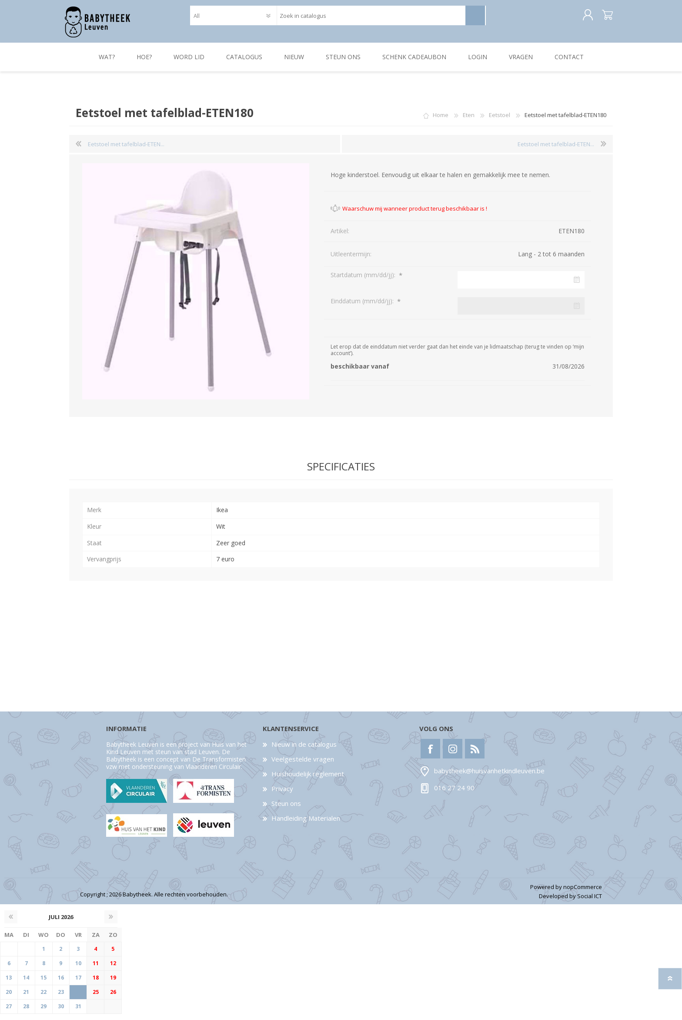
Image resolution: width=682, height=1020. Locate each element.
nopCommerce (582, 893)
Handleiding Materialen (305, 824)
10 (78, 969)
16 (61, 983)
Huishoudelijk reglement (307, 779)
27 (9, 1012)
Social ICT (589, 902)
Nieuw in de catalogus (304, 750)
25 (96, 998)
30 (61, 1012)
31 (78, 1012)
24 (78, 998)
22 (43, 998)
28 (26, 1012)
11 (96, 969)
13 (9, 983)
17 (78, 983)
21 (26, 998)
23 (61, 998)
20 (9, 998)
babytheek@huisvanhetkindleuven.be (489, 777)
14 (26, 983)
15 (43, 983)
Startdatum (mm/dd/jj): (364, 281)
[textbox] (370, 18)
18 (96, 983)
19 (113, 983)
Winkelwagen (603, 18)
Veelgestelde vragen (302, 765)
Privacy (282, 794)
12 (113, 969)
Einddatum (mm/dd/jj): (363, 307)
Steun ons (286, 809)
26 (113, 998)
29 (43, 1012)
